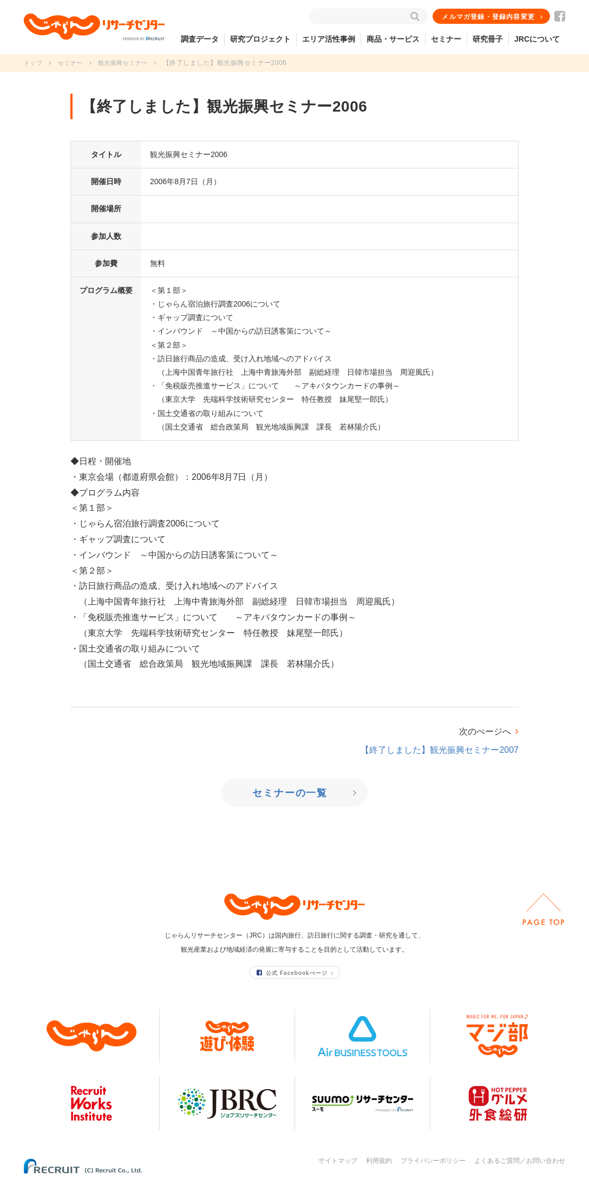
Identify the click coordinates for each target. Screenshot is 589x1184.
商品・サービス (393, 39)
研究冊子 (488, 39)
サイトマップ (337, 1161)
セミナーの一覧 (291, 793)
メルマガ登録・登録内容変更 (488, 17)
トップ (34, 63)
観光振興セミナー (129, 63)
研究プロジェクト (260, 39)
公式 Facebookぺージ (292, 972)
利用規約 (379, 1161)
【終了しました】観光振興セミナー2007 (440, 749)
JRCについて (537, 39)
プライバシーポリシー (433, 1161)
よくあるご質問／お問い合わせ (519, 1161)
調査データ (200, 39)
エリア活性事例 (328, 39)
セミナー (446, 39)
